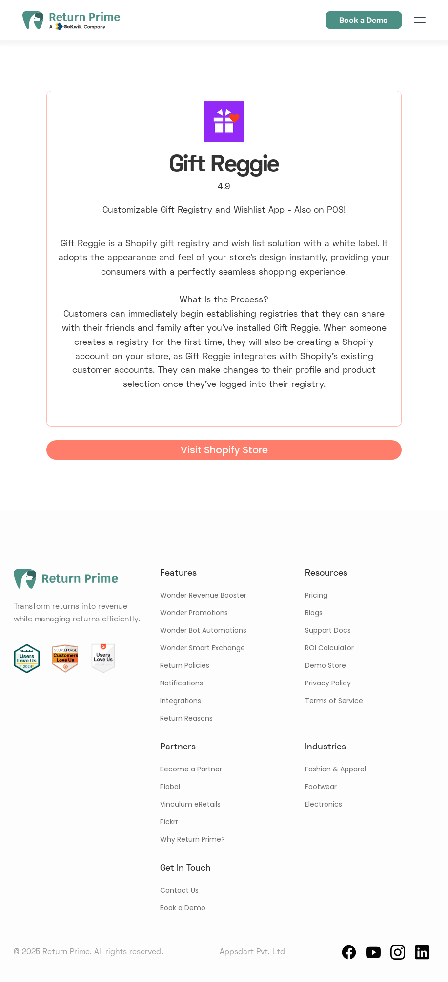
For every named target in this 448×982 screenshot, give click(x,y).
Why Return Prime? (192, 839)
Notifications (181, 683)
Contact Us (179, 890)
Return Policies (184, 665)
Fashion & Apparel (335, 769)
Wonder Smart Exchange (202, 648)
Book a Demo (182, 908)
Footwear (321, 786)
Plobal (170, 786)
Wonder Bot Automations (203, 630)
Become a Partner (191, 769)
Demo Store (325, 665)
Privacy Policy (328, 683)
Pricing (316, 595)
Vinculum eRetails (190, 804)
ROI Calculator (329, 648)
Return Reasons (186, 718)
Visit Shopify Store (224, 450)
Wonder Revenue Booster (203, 595)
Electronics (323, 804)
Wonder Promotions (194, 613)
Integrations (180, 700)
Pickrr (169, 822)
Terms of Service (334, 700)
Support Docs (328, 630)
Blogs (314, 613)
